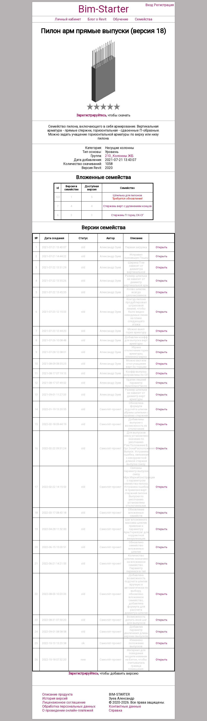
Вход (149, 5)
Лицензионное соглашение (64, 702)
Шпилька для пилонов (127, 195)
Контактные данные (125, 706)
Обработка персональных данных (68, 706)
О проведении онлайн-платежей (67, 710)
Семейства (143, 19)
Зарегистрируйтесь (91, 115)
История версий (54, 698)
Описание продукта (57, 694)
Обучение (120, 19)
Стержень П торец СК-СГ (127, 215)
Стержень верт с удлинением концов (127, 206)
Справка (115, 710)
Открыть (161, 247)
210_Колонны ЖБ (119, 156)
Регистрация (164, 5)
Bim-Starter (103, 9)
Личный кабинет (68, 19)
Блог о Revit (97, 19)
